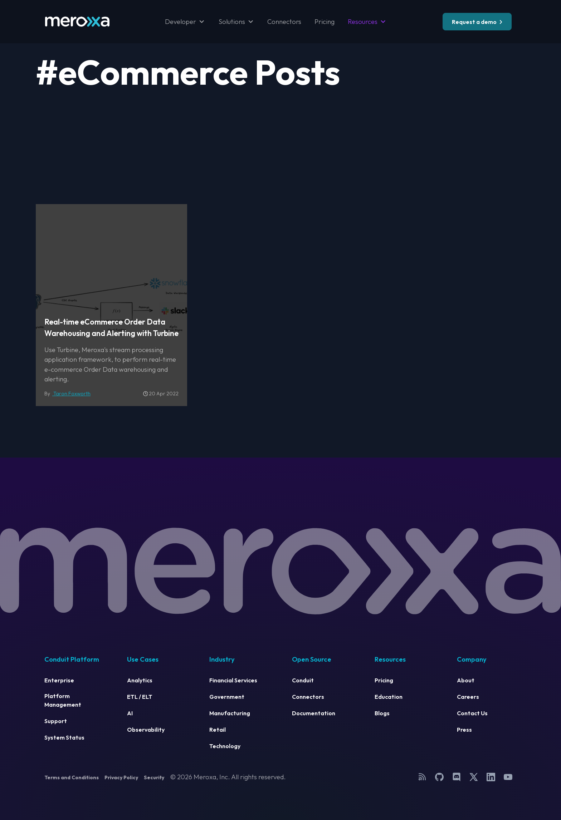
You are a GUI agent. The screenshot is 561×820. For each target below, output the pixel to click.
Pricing (324, 22)
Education (389, 696)
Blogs (382, 713)
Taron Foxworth (71, 393)
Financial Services (233, 680)
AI (130, 713)
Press (464, 729)
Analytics (139, 680)
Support (55, 721)
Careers (468, 696)
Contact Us (472, 713)
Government (226, 696)
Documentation (313, 713)
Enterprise (59, 680)
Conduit (303, 680)
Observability (146, 729)
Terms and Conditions (71, 777)
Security (154, 777)
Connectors (284, 22)
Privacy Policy (121, 777)
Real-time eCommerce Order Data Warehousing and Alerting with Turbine (111, 327)
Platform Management (62, 700)
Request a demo (474, 21)
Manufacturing (229, 713)
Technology (224, 746)
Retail (217, 729)
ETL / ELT (139, 696)
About (465, 680)
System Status (64, 737)
